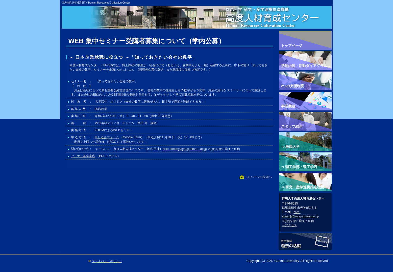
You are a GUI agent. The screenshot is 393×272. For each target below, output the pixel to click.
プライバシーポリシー (107, 261)
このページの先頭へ (258, 177)
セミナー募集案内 (83, 156)
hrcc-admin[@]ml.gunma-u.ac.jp (185, 149)
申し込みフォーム (107, 137)
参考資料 (305, 242)
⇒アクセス (289, 225)
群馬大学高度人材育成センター (198, 23)
